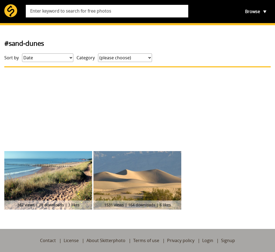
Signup (228, 240)
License (71, 240)
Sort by (11, 58)
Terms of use (146, 240)
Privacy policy (180, 240)
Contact (48, 240)
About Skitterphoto (105, 240)
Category (86, 58)
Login (207, 240)
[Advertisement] (137, 109)
